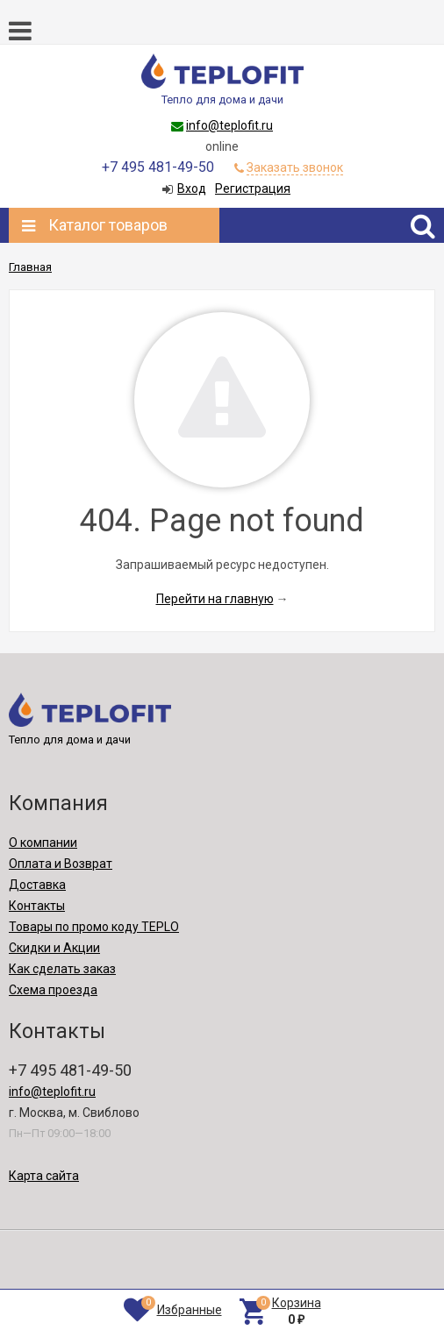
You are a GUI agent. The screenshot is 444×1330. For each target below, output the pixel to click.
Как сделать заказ (62, 969)
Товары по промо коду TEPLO (94, 927)
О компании (43, 843)
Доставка (37, 885)
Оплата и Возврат (60, 864)
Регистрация (252, 188)
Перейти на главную (215, 599)
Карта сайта (44, 1176)
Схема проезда (53, 990)
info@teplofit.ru (229, 125)
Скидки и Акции (54, 948)
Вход (191, 188)
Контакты (37, 906)
